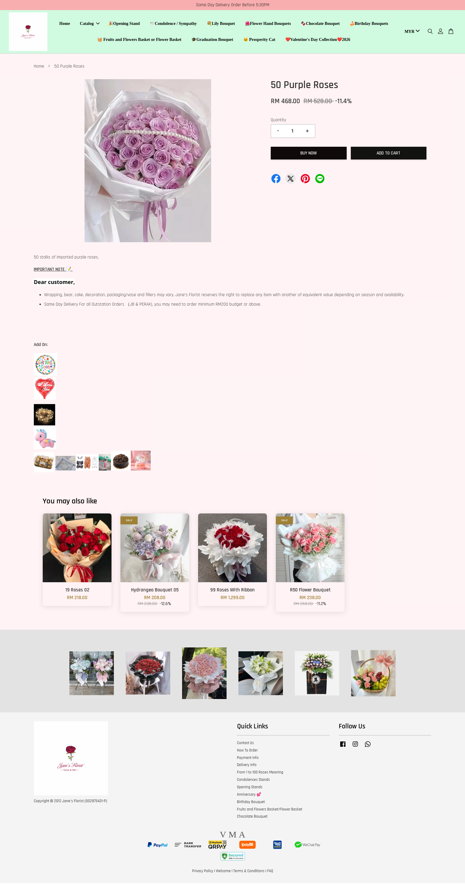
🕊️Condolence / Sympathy (173, 24)
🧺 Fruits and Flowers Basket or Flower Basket (139, 40)
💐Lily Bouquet (221, 24)
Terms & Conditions (249, 871)
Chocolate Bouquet (252, 817)
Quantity (278, 121)
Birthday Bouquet (251, 802)
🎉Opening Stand (124, 24)
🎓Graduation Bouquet (212, 40)
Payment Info (248, 758)
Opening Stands (249, 788)
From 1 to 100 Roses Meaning (260, 773)
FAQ (270, 871)
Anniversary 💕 (249, 795)
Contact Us (245, 743)
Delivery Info (247, 765)
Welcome (223, 871)
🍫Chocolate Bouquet (320, 24)
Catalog (90, 24)
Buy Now (308, 154)
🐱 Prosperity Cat (259, 40)
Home (64, 24)
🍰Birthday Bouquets (369, 24)
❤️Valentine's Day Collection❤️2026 (317, 40)
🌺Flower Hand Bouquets (268, 24)
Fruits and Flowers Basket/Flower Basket (269, 810)
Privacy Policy (202, 871)
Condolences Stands (253, 780)
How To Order (247, 751)
